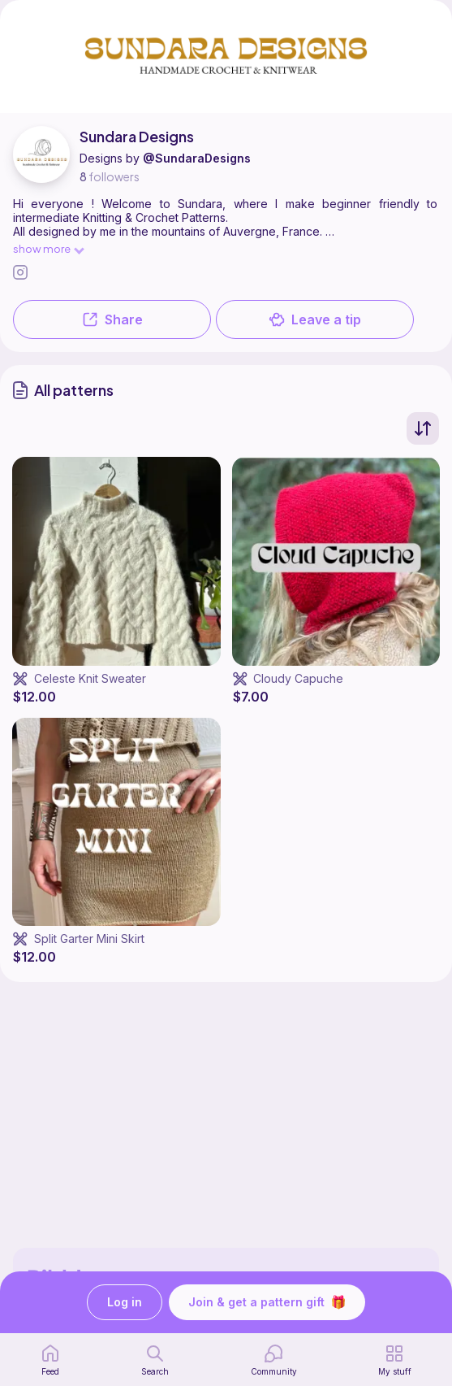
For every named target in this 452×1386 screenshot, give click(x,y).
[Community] (274, 1360)
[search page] (155, 1360)
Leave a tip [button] (315, 319)
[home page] (50, 1360)
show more (48, 248)
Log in (124, 1303)
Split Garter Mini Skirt (89, 938)
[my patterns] (394, 1360)
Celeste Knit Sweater (90, 678)
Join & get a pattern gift (267, 1302)
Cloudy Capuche (298, 678)
